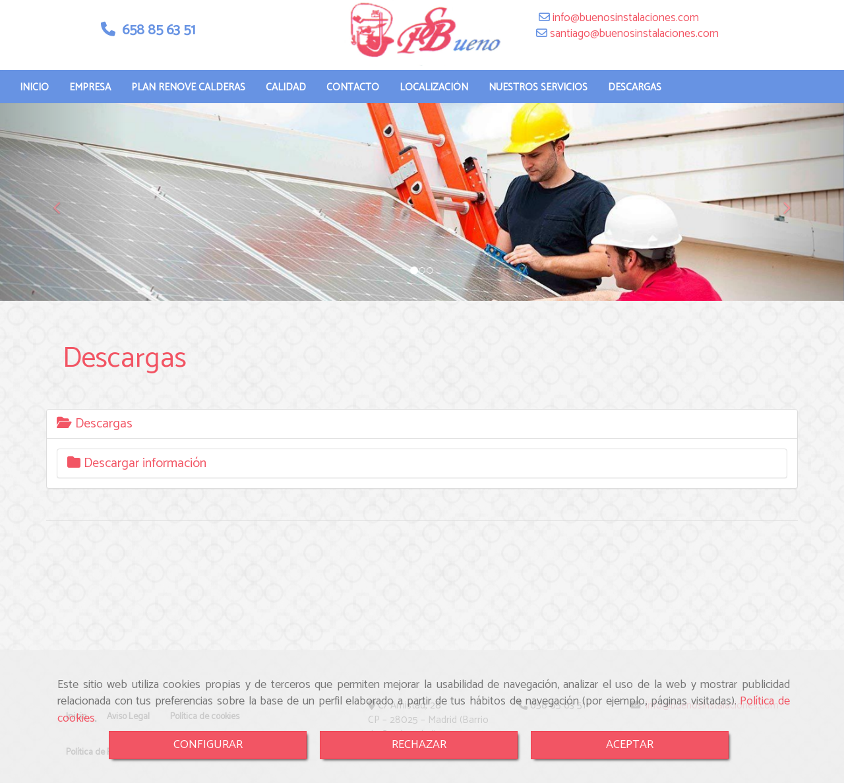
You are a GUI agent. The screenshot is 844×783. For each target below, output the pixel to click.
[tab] (422, 437)
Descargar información (136, 476)
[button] (63, 215)
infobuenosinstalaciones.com (624, 31)
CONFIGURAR (208, 745)
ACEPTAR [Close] (629, 745)
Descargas (95, 437)
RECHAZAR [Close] (419, 745)
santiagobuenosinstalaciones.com (633, 47)
